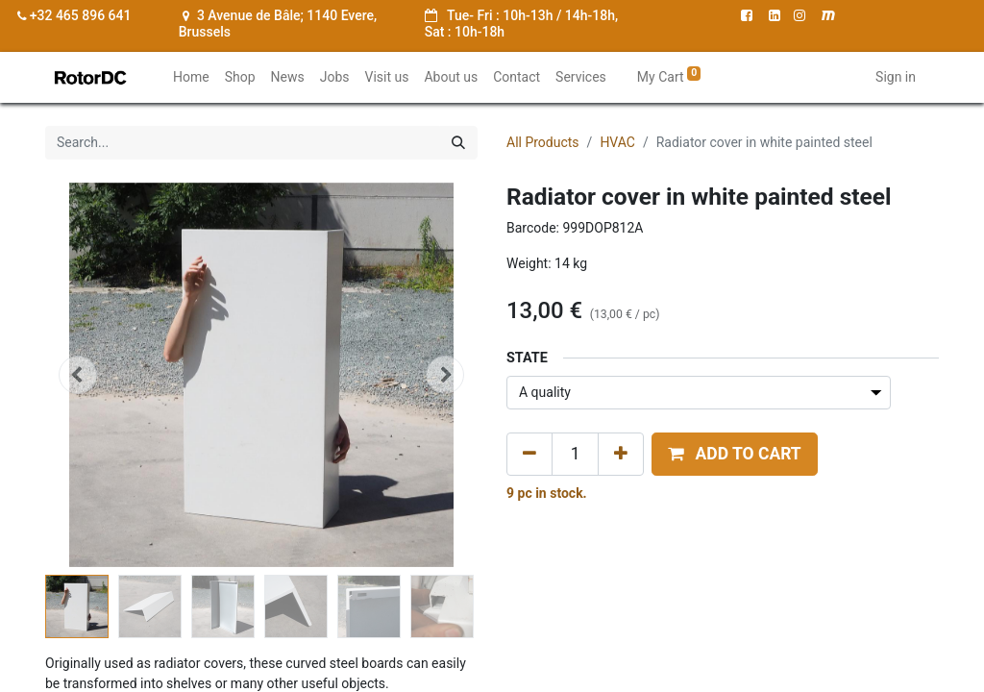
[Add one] (621, 453)
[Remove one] (529, 453)
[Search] (458, 143)
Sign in (895, 77)
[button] (78, 374)
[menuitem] (191, 77)
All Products (542, 142)
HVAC (617, 142)
